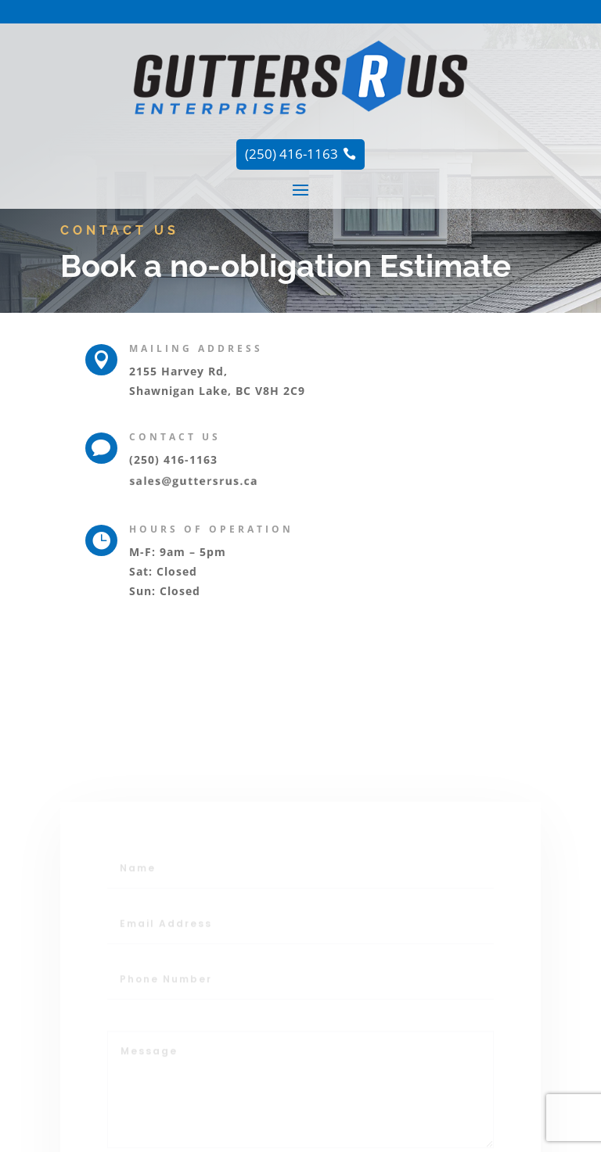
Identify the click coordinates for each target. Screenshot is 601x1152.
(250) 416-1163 (173, 459)
